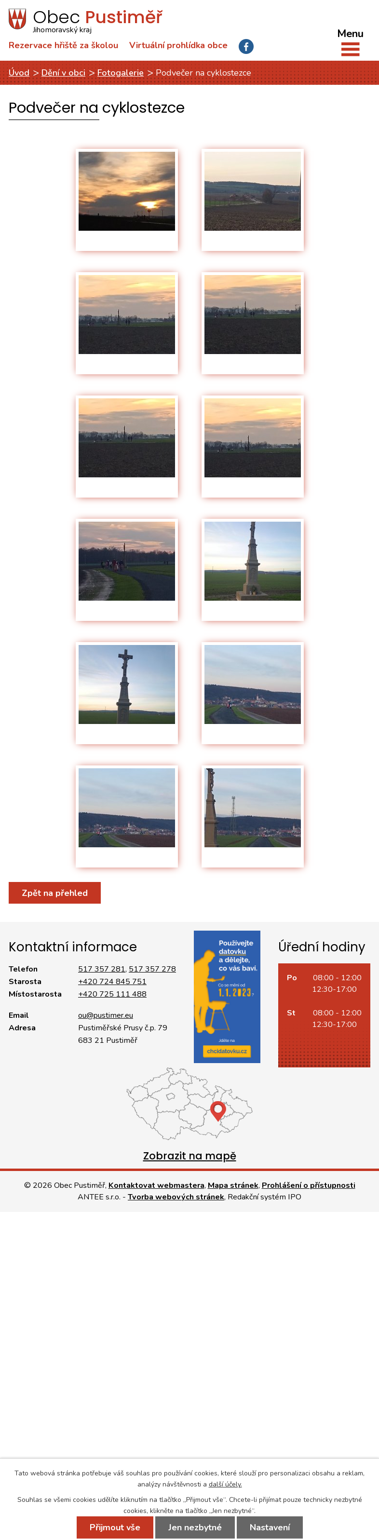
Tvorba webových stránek (176, 1197)
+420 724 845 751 (112, 981)
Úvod (19, 73)
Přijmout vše (115, 1527)
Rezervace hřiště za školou (63, 45)
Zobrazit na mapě (189, 1156)
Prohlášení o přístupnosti (308, 1185)
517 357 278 (152, 969)
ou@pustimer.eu (105, 1015)
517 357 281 (101, 969)
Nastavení (270, 1527)
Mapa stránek (233, 1185)
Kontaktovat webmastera (156, 1185)
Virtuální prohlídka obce (178, 45)
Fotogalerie (120, 73)
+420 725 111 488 (112, 994)
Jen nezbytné (195, 1527)
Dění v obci (63, 73)
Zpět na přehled (55, 893)
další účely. (225, 1484)
